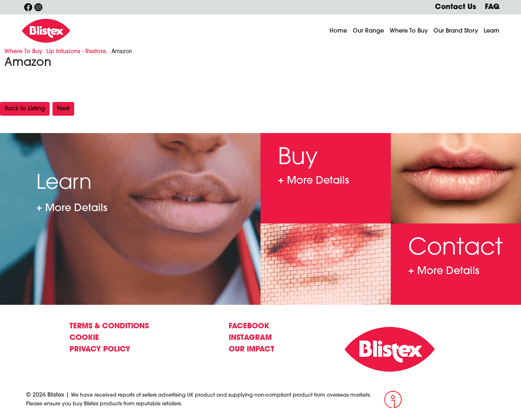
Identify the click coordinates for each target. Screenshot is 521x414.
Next (63, 109)
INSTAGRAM (250, 338)
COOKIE (84, 338)
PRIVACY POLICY (99, 349)
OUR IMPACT (251, 349)
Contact (443, 272)
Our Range (368, 31)
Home (338, 31)
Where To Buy (409, 31)
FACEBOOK (249, 326)
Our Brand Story (455, 31)
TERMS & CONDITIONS (109, 326)
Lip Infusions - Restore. (76, 52)
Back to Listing (25, 109)
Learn (491, 31)
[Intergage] (439, 399)
